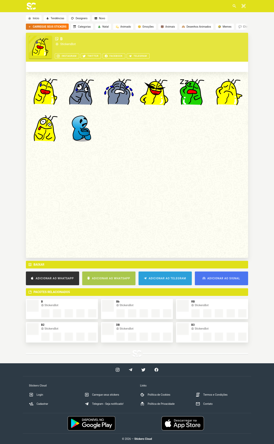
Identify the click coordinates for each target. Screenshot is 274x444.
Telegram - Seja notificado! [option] (103, 404)
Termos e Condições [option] (212, 394)
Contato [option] (204, 404)
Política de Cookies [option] (155, 394)
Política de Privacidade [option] (157, 404)
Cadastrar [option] (38, 404)
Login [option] (36, 394)
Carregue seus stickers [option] (101, 394)
